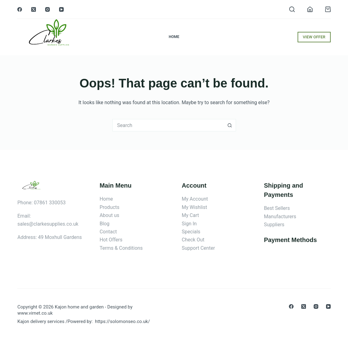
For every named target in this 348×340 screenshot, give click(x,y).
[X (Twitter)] (33, 9)
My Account (195, 199)
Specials (191, 232)
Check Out (193, 240)
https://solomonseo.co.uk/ (122, 321)
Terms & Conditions (121, 248)
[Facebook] (19, 9)
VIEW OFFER (314, 37)
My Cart (190, 215)
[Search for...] (168, 125)
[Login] (310, 9)
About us (109, 215)
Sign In (189, 224)
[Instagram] (47, 9)
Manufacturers (280, 216)
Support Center (198, 248)
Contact (108, 232)
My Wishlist (194, 207)
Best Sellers (277, 208)
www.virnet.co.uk (35, 313)
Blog (105, 224)
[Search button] (230, 125)
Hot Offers (111, 240)
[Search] (292, 9)
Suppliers (274, 224)
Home (174, 37)
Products (109, 207)
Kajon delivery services (40, 321)
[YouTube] (61, 9)
